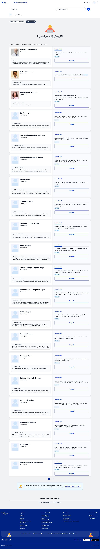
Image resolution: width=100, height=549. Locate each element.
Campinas (22, 516)
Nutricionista (44, 524)
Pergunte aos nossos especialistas (71, 521)
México (57, 533)
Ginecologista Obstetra (47, 522)
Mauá (21, 524)
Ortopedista (44, 526)
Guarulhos (22, 518)
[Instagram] (6, 540)
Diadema (22, 526)
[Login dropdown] (95, 2)
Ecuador (66, 533)
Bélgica (53, 533)
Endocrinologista (45, 519)
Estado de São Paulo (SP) (17, 21)
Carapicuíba (22, 528)
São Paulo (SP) (31, 21)
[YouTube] (10, 540)
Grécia (49, 533)
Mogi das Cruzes (23, 525)
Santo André (22, 522)
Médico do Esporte (46, 521)
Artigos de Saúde (67, 519)
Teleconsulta (92, 518)
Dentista (43, 518)
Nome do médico (67, 515)
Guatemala (71, 533)
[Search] (88, 9)
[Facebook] (2, 540)
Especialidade (66, 518)
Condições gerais (95, 545)
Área (64, 516)
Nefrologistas (46, 502)
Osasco (21, 519)
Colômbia (61, 533)
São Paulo (22, 515)
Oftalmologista (45, 525)
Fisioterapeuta (45, 528)
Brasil (76, 533)
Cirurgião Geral (45, 516)
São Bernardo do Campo (25, 521)
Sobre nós (91, 515)
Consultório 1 (58, 49)
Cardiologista (45, 515)
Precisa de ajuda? (93, 516)
